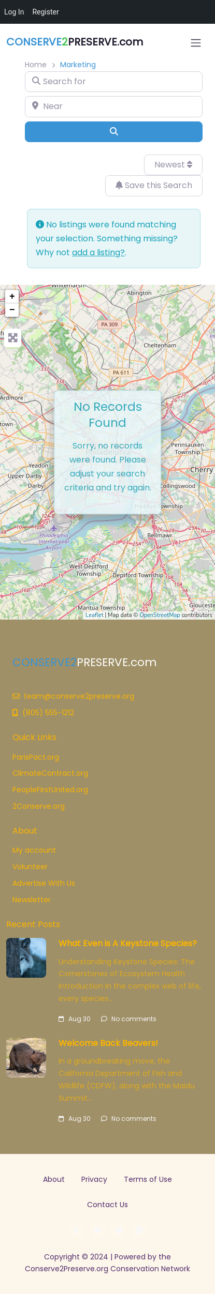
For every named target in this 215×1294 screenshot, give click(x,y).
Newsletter (31, 900)
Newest (173, 165)
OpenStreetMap (159, 615)
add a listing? (98, 252)
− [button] (12, 310)
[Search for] (114, 81)
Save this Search (154, 185)
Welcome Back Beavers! (108, 1043)
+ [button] (12, 296)
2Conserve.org (38, 806)
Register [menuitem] (45, 12)
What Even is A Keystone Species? (128, 943)
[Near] (114, 106)
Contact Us (107, 1204)
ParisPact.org (35, 757)
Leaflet (94, 615)
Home (36, 64)
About (54, 1179)
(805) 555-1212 (43, 712)
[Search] (114, 131)
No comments (128, 1018)
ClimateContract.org (50, 773)
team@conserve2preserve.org (73, 696)
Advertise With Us (43, 883)
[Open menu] (196, 43)
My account (34, 850)
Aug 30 (75, 1018)
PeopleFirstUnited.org (50, 789)
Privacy (94, 1179)
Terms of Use (148, 1179)
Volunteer (30, 866)
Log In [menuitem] (14, 12)
